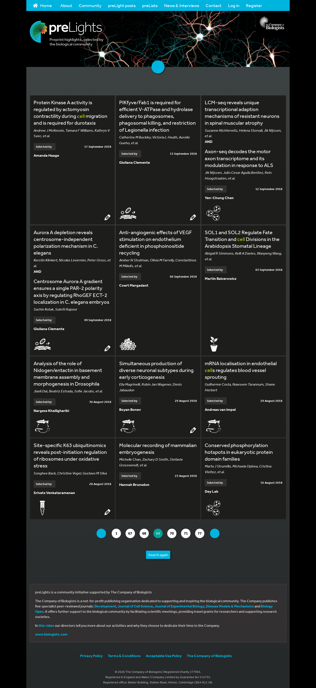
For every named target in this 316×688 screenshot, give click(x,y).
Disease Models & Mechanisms (230, 604)
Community (90, 5)
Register (254, 5)
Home (42, 5)
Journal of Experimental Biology (179, 604)
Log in (233, 5)
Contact (213, 5)
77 (204, 531)
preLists (150, 5)
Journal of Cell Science (135, 604)
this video (46, 623)
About (66, 5)
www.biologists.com (51, 632)
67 (129, 531)
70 (174, 531)
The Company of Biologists (209, 653)
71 (189, 531)
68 (144, 531)
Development (105, 604)
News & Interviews (181, 5)
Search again (158, 552)
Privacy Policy (91, 653)
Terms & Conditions (124, 653)
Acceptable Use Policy (164, 653)
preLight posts (122, 5)
